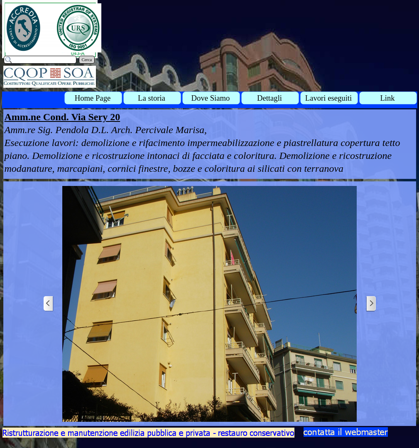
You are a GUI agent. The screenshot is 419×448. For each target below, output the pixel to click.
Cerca (87, 59)
